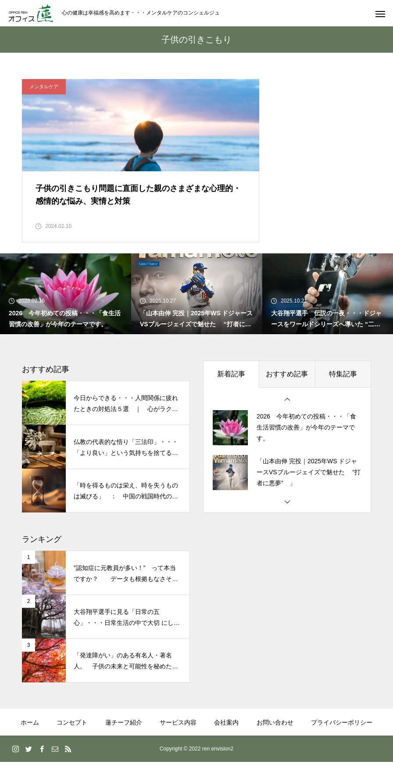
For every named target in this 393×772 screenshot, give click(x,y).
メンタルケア (43, 86)
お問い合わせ (275, 732)
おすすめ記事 (287, 384)
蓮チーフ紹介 (123, 732)
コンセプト (72, 732)
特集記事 (343, 384)
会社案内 (226, 732)
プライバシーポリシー (341, 732)
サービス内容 (178, 732)
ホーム (30, 732)
